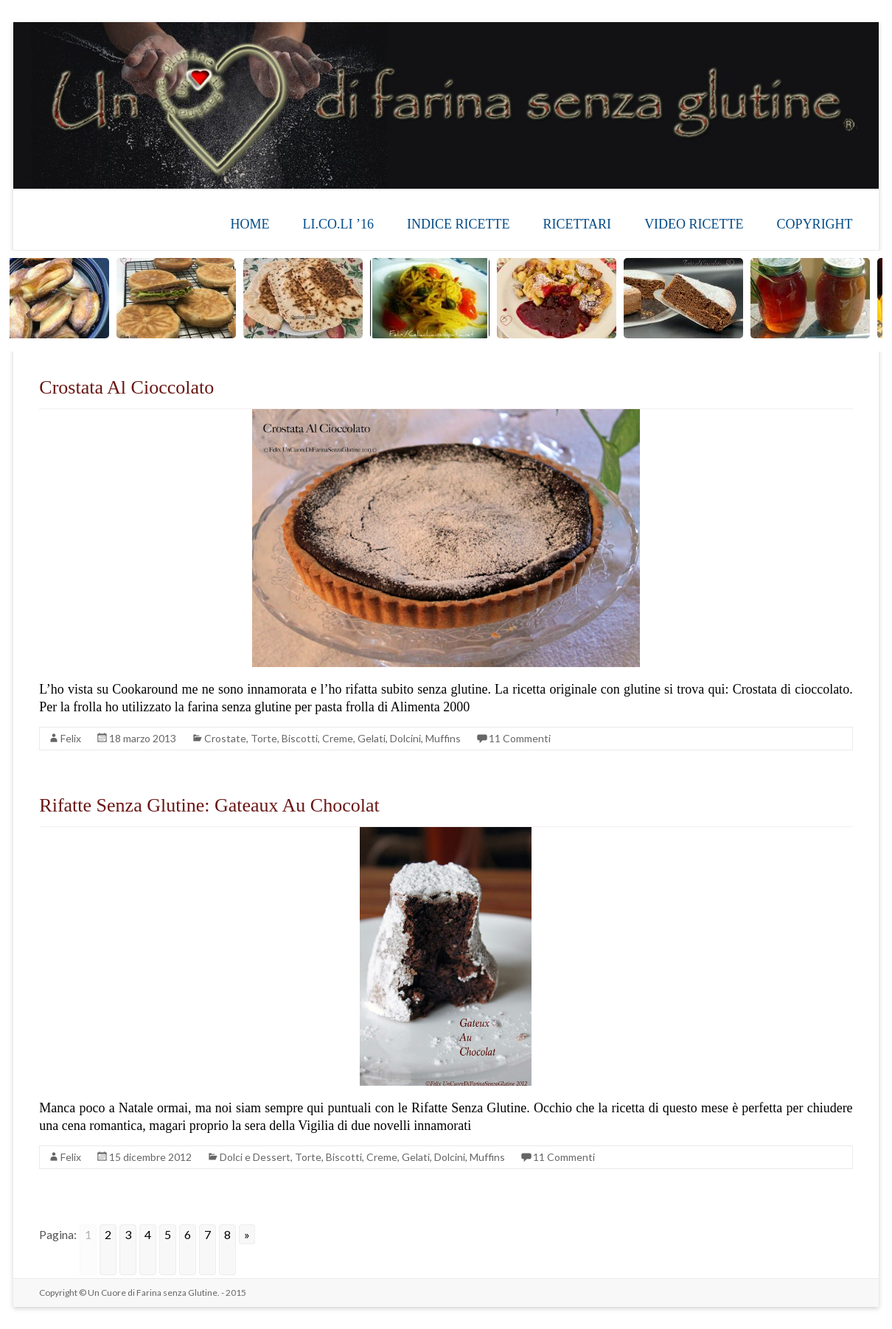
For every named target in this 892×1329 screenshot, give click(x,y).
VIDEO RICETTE (693, 224)
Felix (70, 738)
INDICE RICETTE (458, 224)
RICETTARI (577, 224)
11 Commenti (520, 738)
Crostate (225, 738)
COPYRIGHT (815, 224)
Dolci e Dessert (255, 1157)
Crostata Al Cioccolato (126, 387)
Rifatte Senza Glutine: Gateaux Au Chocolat (209, 805)
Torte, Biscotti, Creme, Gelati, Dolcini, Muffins (356, 738)
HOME (250, 224)
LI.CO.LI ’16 (338, 224)
